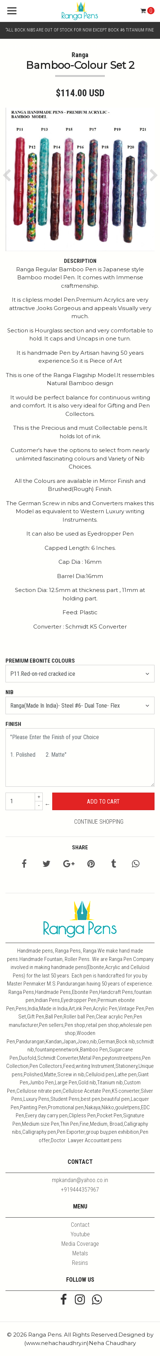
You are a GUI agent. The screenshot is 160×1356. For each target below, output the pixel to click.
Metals (80, 1253)
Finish (13, 724)
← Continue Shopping (84, 813)
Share (80, 847)
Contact (80, 1224)
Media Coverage (80, 1243)
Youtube (80, 1234)
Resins (80, 1262)
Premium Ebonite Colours (40, 660)
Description (80, 261)
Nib (9, 692)
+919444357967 (80, 1189)
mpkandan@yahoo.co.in (80, 1180)
